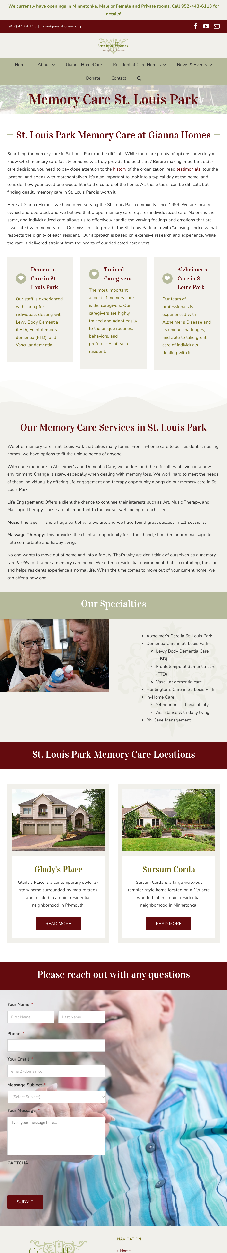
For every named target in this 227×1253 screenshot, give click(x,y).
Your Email (20, 1059)
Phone (15, 1034)
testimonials (189, 169)
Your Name (20, 1004)
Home (125, 1251)
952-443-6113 (196, 6)
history (119, 169)
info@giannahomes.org (61, 26)
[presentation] (44, 1178)
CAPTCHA (17, 1163)
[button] (139, 78)
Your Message (23, 1110)
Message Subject (26, 1085)
